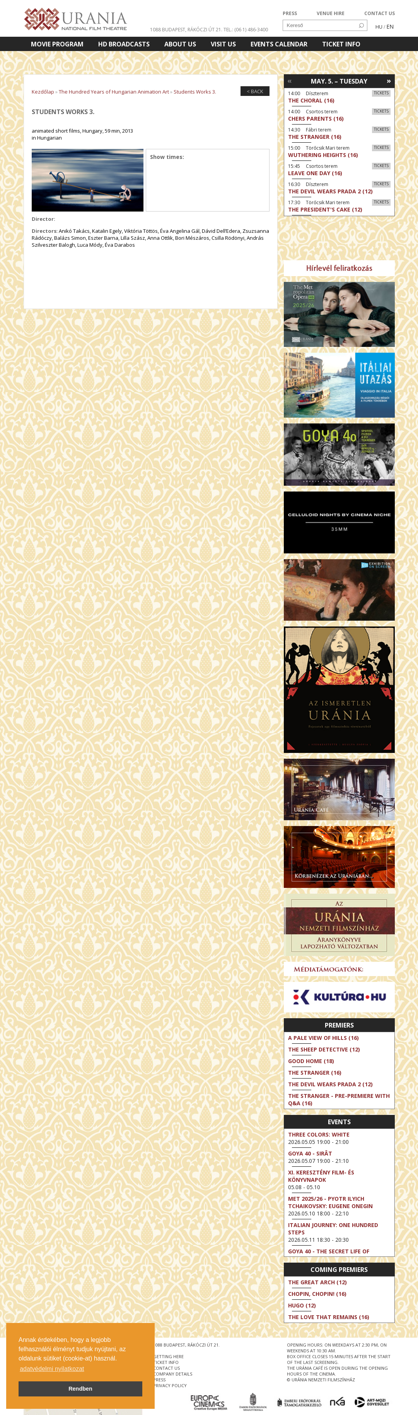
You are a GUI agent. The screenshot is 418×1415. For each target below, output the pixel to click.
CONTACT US (379, 13)
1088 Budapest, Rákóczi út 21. (186, 29)
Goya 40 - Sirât (310, 1153)
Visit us (223, 44)
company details (172, 1374)
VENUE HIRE (331, 13)
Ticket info (341, 44)
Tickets (381, 93)
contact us (166, 1368)
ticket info (166, 1362)
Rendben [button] (80, 1389)
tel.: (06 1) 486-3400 (246, 29)
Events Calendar (279, 44)
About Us (180, 44)
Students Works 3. (195, 91)
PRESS (290, 13)
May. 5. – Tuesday (339, 81)
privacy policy (170, 1385)
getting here (168, 1356)
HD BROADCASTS (124, 44)
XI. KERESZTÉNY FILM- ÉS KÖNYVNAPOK (321, 1176)
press (159, 1380)
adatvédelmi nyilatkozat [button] (52, 1369)
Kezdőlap (43, 91)
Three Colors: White (319, 1134)
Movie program (57, 44)
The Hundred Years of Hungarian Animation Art (114, 91)
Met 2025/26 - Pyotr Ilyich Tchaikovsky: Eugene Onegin (330, 1202)
